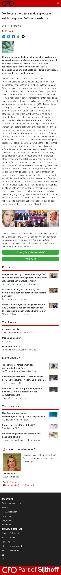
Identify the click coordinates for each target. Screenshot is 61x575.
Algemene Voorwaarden (13, 546)
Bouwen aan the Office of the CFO (18, 425)
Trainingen (6, 516)
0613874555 (12, 482)
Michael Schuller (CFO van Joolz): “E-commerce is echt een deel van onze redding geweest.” (24, 292)
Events (5, 507)
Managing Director (11, 338)
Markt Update (10, 357)
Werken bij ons (8, 537)
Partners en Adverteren (12, 503)
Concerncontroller (11, 329)
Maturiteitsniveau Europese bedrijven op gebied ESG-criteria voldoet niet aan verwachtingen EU (22, 391)
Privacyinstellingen (10, 550)
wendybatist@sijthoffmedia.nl (20, 485)
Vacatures (8, 322)
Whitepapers (9, 406)
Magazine (6, 520)
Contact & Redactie (11, 533)
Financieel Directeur (12, 346)
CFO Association (9, 512)
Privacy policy (8, 542)
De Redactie (8, 31)
